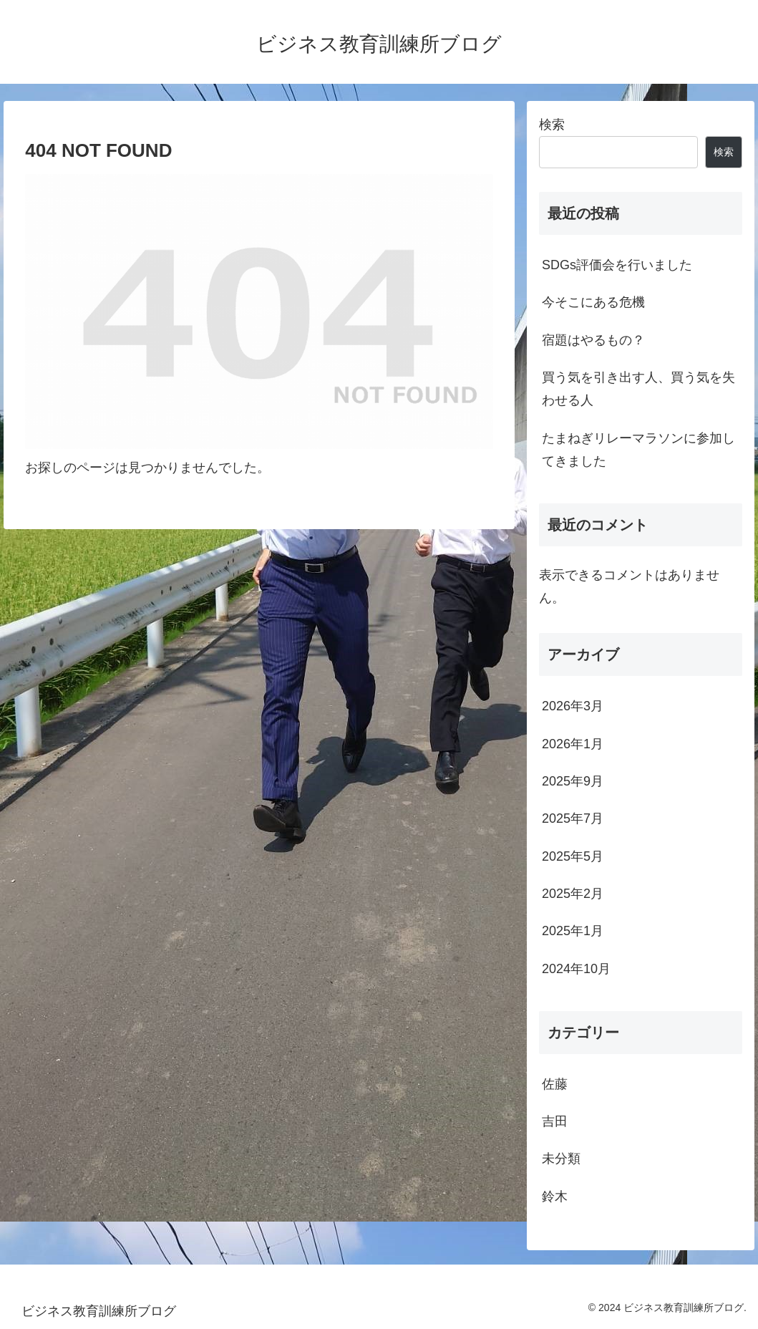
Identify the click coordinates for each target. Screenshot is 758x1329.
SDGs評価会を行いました (617, 265)
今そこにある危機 (593, 302)
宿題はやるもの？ (593, 340)
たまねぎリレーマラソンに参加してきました (638, 449)
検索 (552, 124)
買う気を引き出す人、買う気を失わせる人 (638, 388)
